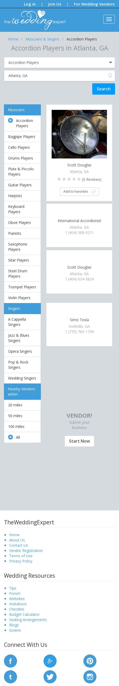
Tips (12, 588)
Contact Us (18, 545)
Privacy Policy (20, 561)
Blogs (14, 624)
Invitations (18, 603)
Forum (14, 593)
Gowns (15, 630)
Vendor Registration (26, 550)
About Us (17, 539)
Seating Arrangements (28, 619)
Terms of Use (21, 555)
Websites (17, 598)
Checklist (16, 609)
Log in (30, 4)
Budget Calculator (24, 614)
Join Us (54, 4)
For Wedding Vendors (94, 4)
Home (14, 534)
